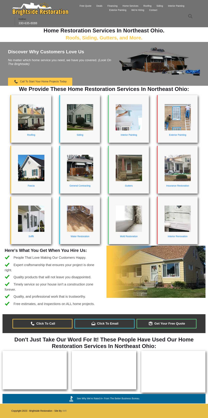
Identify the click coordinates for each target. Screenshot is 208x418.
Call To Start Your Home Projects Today (40, 81)
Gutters (129, 170)
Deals (99, 6)
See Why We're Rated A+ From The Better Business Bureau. (104, 398)
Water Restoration (80, 221)
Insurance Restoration (178, 170)
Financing (112, 6)
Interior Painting (176, 6)
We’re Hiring (137, 10)
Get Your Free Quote (166, 323)
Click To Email (105, 323)
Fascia (31, 170)
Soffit (31, 221)
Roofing (147, 6)
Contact (153, 10)
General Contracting (80, 170)
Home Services (130, 6)
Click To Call (42, 323)
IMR (64, 410)
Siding (159, 6)
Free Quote (85, 6)
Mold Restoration (129, 221)
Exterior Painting (117, 10)
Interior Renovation (178, 221)
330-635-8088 (28, 23)
